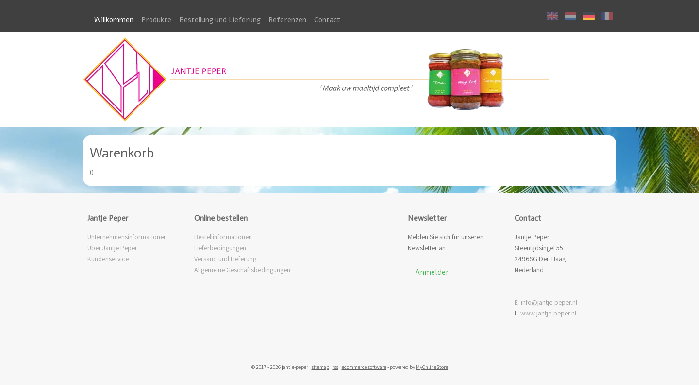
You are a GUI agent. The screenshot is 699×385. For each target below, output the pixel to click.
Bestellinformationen (223, 236)
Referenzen (287, 20)
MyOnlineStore (432, 367)
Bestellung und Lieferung (220, 20)
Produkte (156, 20)
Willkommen (113, 20)
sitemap (320, 367)
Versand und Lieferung (225, 258)
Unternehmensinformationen (127, 236)
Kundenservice (108, 258)
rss (335, 367)
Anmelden (433, 272)
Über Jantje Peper (112, 248)
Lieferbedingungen (220, 248)
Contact (327, 20)
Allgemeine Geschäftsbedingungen (242, 269)
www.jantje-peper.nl (548, 313)
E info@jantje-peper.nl (546, 302)
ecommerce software (364, 367)
